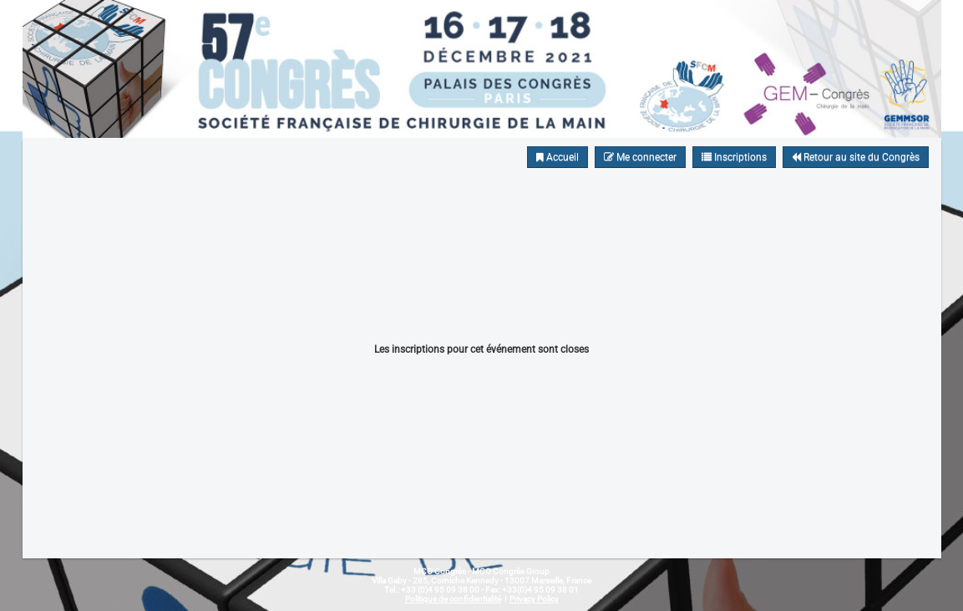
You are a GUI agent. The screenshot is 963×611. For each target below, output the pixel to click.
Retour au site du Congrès (856, 157)
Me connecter (640, 157)
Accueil (557, 157)
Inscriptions (734, 157)
